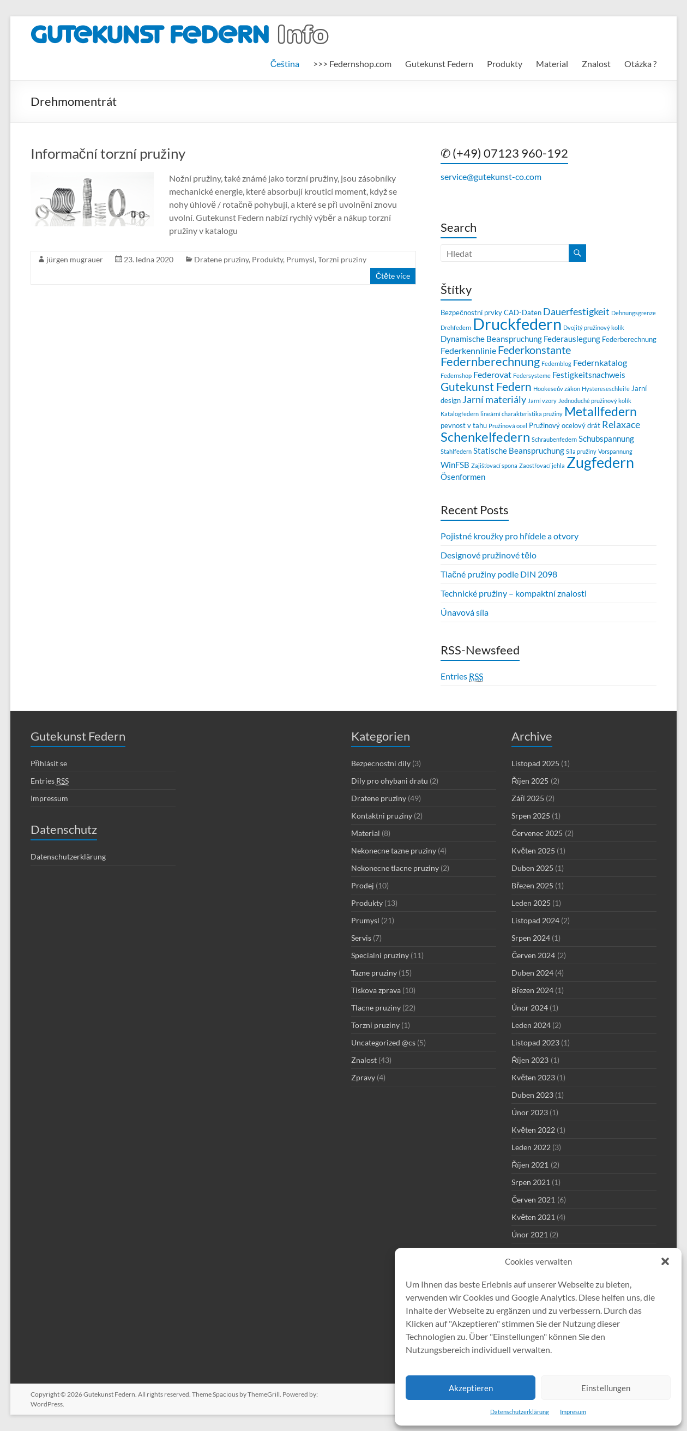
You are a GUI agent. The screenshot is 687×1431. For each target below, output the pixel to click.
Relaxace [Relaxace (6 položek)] (621, 424)
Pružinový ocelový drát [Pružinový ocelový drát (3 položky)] (564, 425)
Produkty (504, 63)
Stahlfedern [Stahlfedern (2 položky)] (456, 451)
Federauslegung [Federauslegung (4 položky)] (572, 339)
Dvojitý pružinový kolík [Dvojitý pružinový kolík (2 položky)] (593, 327)
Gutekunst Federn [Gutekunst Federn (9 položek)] (486, 386)
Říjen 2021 (530, 1164)
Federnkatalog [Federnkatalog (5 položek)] (600, 362)
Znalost (596, 63)
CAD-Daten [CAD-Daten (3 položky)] (522, 312)
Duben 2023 (532, 1094)
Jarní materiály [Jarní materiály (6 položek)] (494, 399)
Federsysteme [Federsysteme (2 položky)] (532, 375)
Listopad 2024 (535, 920)
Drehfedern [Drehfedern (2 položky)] (456, 327)
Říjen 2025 (530, 780)
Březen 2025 (532, 885)
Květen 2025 (533, 850)
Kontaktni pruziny (381, 815)
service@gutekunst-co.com (491, 176)
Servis (361, 937)
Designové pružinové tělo (489, 555)
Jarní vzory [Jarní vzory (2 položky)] (542, 400)
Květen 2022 (533, 1129)
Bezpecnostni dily (381, 763)
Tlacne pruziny (376, 1007)
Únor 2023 (529, 1112)
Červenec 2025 (537, 833)
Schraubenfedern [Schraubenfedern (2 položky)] (554, 439)
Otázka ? (640, 63)
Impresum (573, 1411)
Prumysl (300, 259)
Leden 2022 (531, 1147)
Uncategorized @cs (383, 1042)
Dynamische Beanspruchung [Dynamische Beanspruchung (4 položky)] (491, 339)
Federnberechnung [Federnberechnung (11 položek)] (490, 361)
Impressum (49, 798)
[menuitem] (285, 64)
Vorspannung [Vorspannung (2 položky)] (615, 451)
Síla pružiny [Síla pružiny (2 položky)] (581, 451)
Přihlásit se (49, 763)
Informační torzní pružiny (108, 153)
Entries (462, 676)
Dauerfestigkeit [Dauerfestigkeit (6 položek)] (576, 311)
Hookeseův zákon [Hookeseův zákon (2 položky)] (556, 388)
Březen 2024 (532, 990)
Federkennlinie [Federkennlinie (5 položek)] (468, 350)
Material (552, 63)
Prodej (362, 885)
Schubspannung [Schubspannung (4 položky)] (606, 438)
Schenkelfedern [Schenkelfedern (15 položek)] (485, 436)
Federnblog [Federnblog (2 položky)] (556, 363)
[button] (665, 1261)
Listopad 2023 (535, 1042)
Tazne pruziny (374, 972)
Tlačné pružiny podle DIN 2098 (499, 574)
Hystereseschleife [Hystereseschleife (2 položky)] (606, 388)
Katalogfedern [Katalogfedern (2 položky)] (460, 413)
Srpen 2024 (530, 937)
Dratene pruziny (221, 259)
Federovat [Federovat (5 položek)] (492, 374)
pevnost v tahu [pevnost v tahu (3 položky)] (464, 425)
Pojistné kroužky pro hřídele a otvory (509, 536)
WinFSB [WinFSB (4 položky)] (455, 465)
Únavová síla (465, 612)
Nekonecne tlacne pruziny (395, 868)
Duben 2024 (532, 972)
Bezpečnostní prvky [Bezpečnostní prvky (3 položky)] (471, 312)
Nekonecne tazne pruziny (393, 850)
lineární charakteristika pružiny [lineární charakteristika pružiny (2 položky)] (521, 413)
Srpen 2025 (530, 815)
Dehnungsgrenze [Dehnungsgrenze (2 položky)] (633, 312)
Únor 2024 (529, 1007)
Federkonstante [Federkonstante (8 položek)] (534, 350)
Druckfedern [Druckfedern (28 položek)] (517, 323)
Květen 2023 (533, 1077)
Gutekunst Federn (439, 63)
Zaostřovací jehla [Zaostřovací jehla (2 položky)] (542, 465)
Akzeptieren (471, 1388)
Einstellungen (605, 1388)
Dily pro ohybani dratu (389, 780)
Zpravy (363, 1077)
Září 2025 (527, 798)
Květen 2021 (533, 1217)
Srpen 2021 (530, 1182)
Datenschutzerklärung (519, 1411)
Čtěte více (393, 275)
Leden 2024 (531, 1025)
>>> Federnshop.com (352, 63)
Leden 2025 (531, 902)
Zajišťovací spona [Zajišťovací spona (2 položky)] (494, 465)
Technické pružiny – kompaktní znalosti (514, 593)
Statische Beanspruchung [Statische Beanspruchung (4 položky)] (518, 450)
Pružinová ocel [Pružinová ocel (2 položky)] (508, 425)
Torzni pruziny (342, 259)
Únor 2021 (529, 1234)
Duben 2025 (532, 868)
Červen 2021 (533, 1199)
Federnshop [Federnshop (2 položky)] (456, 375)
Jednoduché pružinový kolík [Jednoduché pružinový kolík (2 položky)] (594, 400)
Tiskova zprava (376, 990)
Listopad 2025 (535, 763)
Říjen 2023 (530, 1060)
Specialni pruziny (380, 955)
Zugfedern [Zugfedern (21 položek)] (600, 462)
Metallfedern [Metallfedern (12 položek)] (600, 411)
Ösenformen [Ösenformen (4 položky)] (463, 477)
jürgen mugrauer (74, 259)
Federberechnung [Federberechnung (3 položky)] (629, 339)
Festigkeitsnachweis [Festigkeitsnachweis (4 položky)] (588, 375)
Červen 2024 (533, 955)
